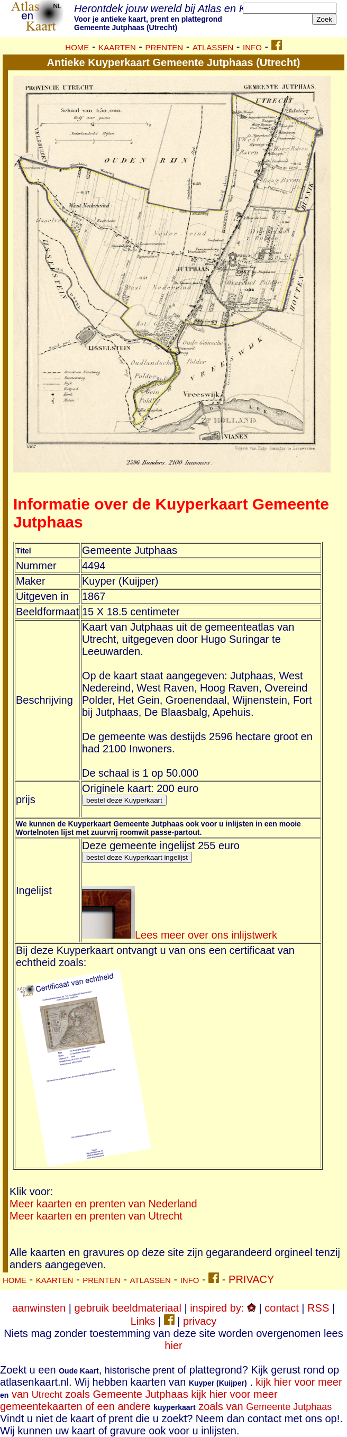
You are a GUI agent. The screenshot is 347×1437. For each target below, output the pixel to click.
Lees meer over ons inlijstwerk (179, 935)
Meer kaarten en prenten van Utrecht (96, 1216)
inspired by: (223, 1308)
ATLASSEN (213, 47)
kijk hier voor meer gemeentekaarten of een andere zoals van (166, 1400)
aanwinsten (39, 1308)
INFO (252, 47)
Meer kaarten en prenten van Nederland (103, 1203)
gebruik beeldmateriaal (128, 1308)
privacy (199, 1321)
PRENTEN (164, 47)
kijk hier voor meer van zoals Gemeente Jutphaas (171, 1388)
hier (173, 1345)
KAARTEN (117, 47)
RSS (318, 1308)
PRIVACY (251, 1279)
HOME (77, 47)
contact (281, 1308)
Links (143, 1321)
